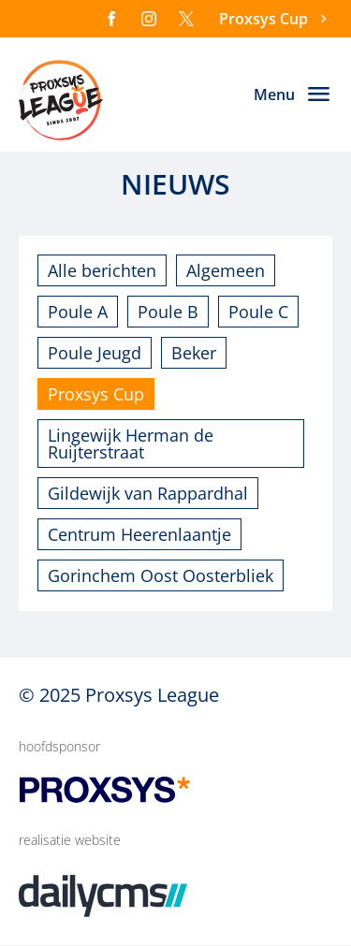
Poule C (258, 311)
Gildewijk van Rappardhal (148, 493)
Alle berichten (102, 270)
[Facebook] (111, 18)
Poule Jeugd (94, 353)
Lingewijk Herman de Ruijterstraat (130, 443)
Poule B (168, 311)
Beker (193, 353)
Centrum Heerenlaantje (139, 534)
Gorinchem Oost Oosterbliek (160, 575)
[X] (186, 18)
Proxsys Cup (96, 394)
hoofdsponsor (59, 746)
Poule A (78, 311)
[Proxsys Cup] (275, 19)
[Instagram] (149, 18)
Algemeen (225, 270)
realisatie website (70, 840)
